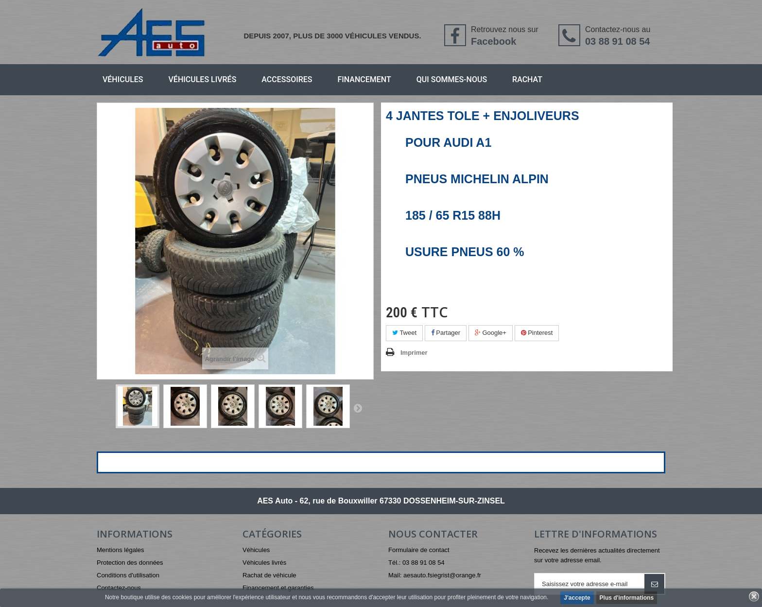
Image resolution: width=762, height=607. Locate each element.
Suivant (358, 408)
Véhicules (123, 79)
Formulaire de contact (419, 550)
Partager (445, 332)
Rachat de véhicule (269, 575)
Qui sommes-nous (451, 79)
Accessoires (286, 79)
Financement (364, 79)
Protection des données (130, 562)
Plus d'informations (627, 597)
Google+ (490, 332)
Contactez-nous (119, 587)
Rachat (527, 79)
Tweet (404, 332)
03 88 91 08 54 (617, 41)
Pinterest (537, 332)
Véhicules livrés (203, 79)
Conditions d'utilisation (128, 575)
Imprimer (414, 352)
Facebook (493, 41)
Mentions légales (120, 550)
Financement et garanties (278, 587)
